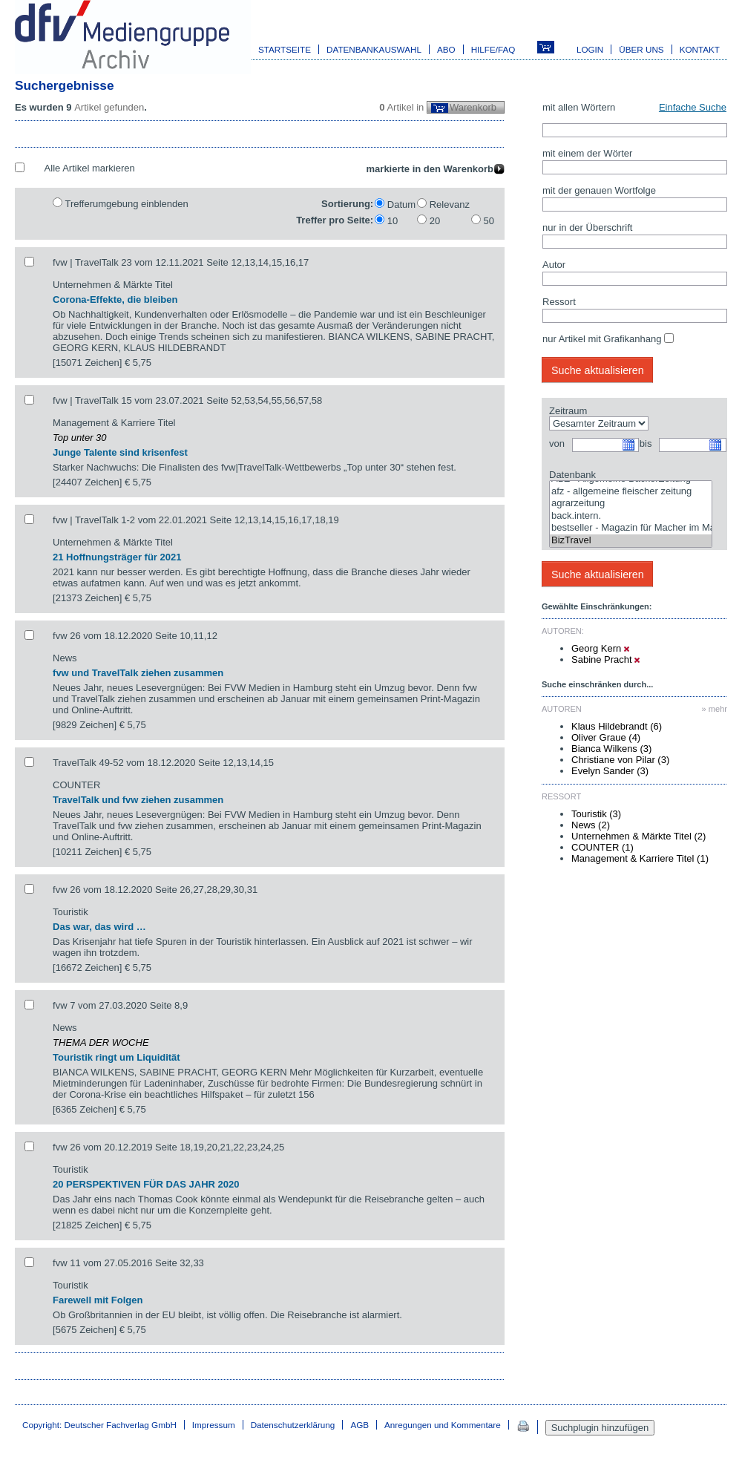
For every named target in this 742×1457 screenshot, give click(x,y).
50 (489, 220)
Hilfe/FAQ (493, 49)
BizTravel (631, 540)
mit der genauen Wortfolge (599, 190)
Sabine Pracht (605, 659)
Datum (401, 204)
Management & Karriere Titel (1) (640, 858)
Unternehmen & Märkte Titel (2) (638, 836)
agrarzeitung (631, 503)
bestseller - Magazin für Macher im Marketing (631, 528)
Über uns (641, 49)
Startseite (284, 49)
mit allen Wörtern (578, 107)
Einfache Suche (692, 107)
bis (646, 443)
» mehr (714, 708)
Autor (553, 264)
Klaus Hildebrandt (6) (616, 726)
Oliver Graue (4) (605, 737)
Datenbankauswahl (373, 49)
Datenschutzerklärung (293, 1425)
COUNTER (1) (602, 847)
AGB (359, 1425)
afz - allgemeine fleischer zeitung (631, 491)
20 (435, 220)
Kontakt (700, 49)
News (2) (590, 825)
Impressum (213, 1425)
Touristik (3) (596, 813)
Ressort (559, 301)
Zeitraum (568, 410)
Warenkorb (473, 107)
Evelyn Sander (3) (610, 770)
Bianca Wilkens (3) (611, 748)
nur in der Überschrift (587, 227)
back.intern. (631, 516)
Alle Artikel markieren (90, 168)
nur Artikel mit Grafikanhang (601, 338)
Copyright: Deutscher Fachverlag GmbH (99, 1425)
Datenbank (572, 474)
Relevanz (450, 204)
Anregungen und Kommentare (442, 1425)
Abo (446, 49)
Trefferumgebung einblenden (126, 203)
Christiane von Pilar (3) (620, 759)
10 (392, 220)
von (557, 443)
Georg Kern (600, 648)
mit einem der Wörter (587, 153)
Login (590, 49)
